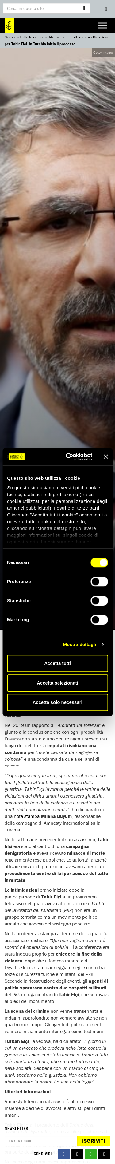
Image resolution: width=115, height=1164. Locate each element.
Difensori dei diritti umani (69, 37)
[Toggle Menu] (102, 25)
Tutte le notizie (32, 37)
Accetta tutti (57, 663)
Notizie (11, 37)
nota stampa (27, 816)
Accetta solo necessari (57, 702)
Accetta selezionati (57, 682)
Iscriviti (93, 1140)
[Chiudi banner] (106, 457)
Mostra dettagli (79, 644)
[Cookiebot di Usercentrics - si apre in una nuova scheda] (68, 457)
